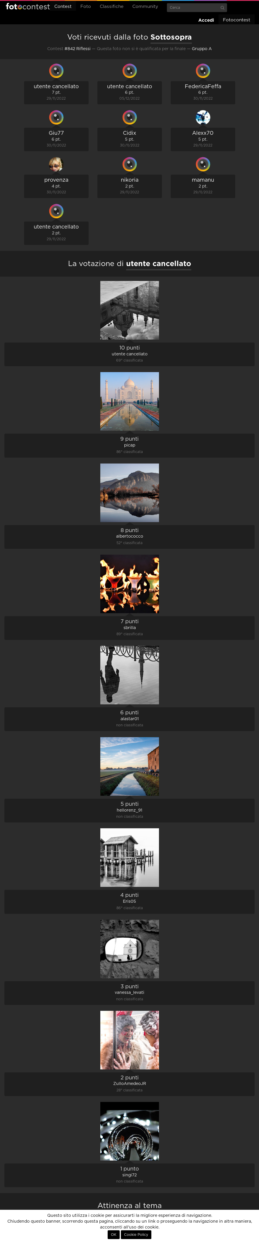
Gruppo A (202, 49)
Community (145, 6)
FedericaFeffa (203, 86)
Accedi (206, 20)
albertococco (129, 536)
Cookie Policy (136, 1234)
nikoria (129, 180)
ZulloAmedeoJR (129, 1084)
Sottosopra (171, 37)
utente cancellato (56, 86)
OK (113, 1234)
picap (129, 445)
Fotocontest (28, 6)
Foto (85, 6)
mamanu (203, 180)
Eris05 (129, 901)
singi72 (129, 1175)
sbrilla (129, 628)
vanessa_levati (129, 993)
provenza (56, 180)
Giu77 (56, 133)
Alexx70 (203, 133)
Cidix (129, 133)
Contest (63, 6)
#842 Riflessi (78, 49)
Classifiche (111, 6)
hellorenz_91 (129, 810)
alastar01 (130, 719)
